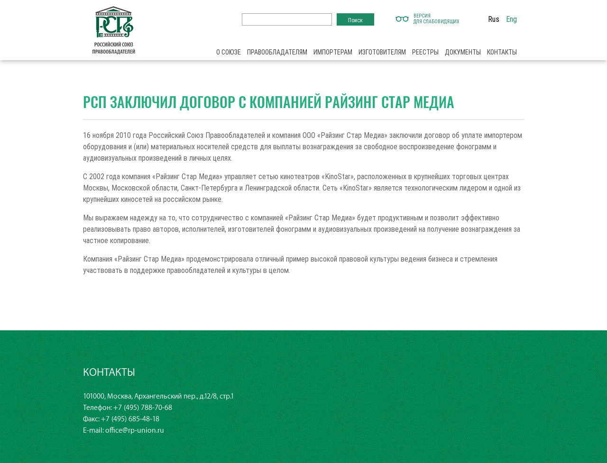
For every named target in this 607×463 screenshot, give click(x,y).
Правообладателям (277, 52)
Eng (511, 19)
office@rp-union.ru (134, 431)
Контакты (502, 52)
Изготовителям (382, 52)
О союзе (228, 52)
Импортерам (332, 52)
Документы (463, 52)
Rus (493, 19)
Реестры (425, 52)
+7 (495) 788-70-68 (142, 408)
